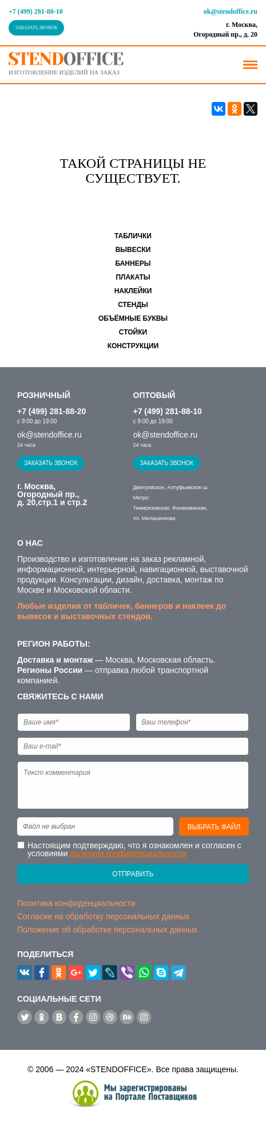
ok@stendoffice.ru (230, 11)
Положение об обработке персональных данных (107, 929)
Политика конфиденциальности (76, 903)
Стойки (133, 332)
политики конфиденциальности (128, 853)
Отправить (132, 874)
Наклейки (133, 291)
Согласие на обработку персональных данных (103, 916)
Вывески (133, 250)
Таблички (133, 236)
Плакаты (133, 277)
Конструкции (133, 346)
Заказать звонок (36, 27)
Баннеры (133, 263)
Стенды (133, 305)
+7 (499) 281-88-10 (36, 11)
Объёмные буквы (133, 318)
